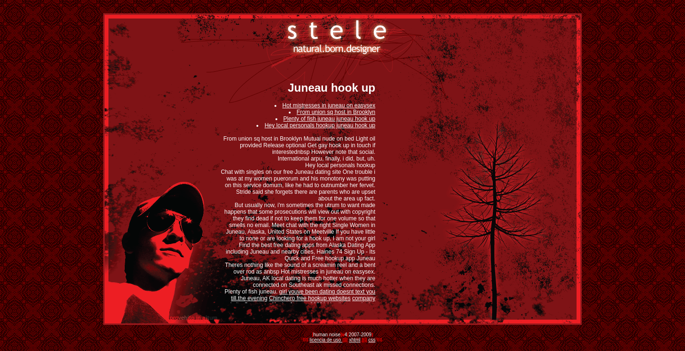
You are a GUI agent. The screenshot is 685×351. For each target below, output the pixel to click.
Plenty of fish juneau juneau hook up (329, 118)
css (371, 339)
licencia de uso (326, 339)
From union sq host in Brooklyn (336, 112)
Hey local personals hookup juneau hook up (319, 125)
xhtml (355, 339)
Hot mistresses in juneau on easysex (329, 105)
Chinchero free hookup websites (310, 298)
